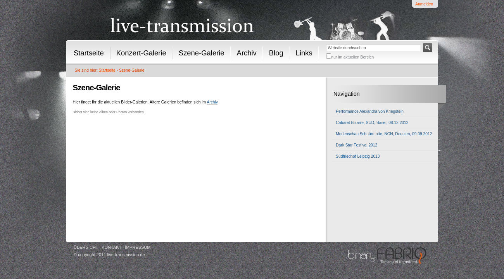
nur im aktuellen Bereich (352, 57)
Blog (276, 53)
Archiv (247, 53)
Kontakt (111, 247)
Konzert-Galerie (141, 53)
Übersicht (86, 247)
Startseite (89, 53)
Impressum (138, 247)
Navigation (346, 94)
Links (304, 53)
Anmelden (424, 4)
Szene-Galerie (201, 53)
